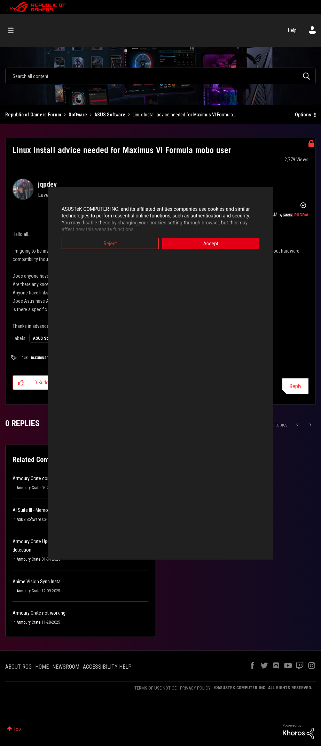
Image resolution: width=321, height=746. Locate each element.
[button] (21, 383)
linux (23, 357)
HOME (42, 666)
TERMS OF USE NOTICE (155, 688)
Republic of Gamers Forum (33, 114)
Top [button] (17, 729)
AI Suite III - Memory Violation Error (47, 510)
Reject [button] (110, 243)
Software (78, 114)
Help (292, 30)
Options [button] (303, 114)
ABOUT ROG (18, 666)
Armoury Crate (28, 487)
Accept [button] (211, 243)
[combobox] (160, 76)
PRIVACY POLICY (195, 688)
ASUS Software (109, 114)
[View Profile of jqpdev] (47, 184)
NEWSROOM (65, 666)
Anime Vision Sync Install (38, 581)
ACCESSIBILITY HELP (107, 666)
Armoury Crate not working (39, 613)
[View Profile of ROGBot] (301, 215)
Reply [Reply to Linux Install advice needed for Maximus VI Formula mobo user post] (295, 386)
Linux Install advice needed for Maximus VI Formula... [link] (184, 114)
